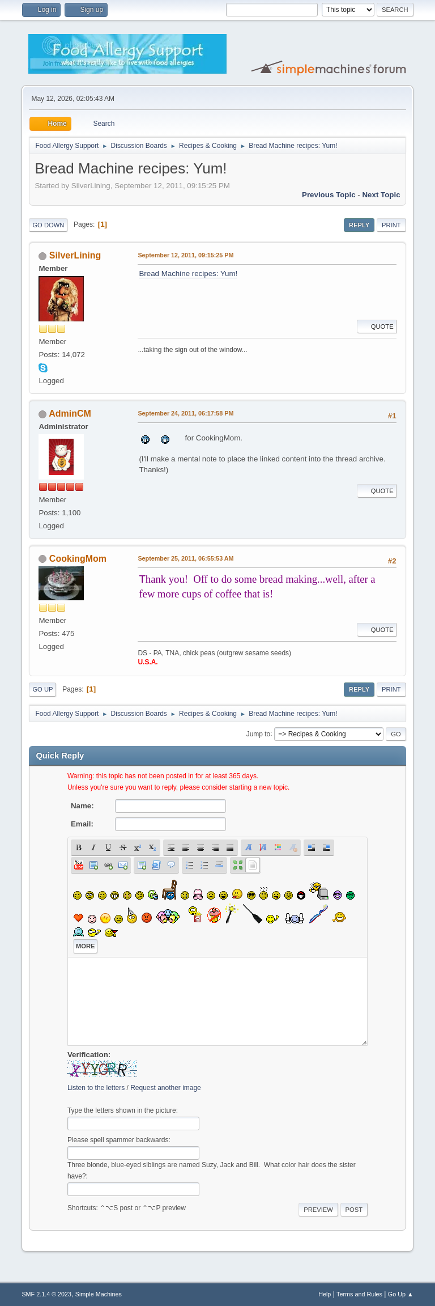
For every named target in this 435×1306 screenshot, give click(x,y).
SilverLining (75, 255)
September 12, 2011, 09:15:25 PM (185, 255)
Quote (377, 326)
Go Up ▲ (400, 1294)
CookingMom (77, 558)
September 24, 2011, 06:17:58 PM (185, 413)
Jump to (258, 733)
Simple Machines (98, 1294)
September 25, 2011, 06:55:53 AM (185, 558)
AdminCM (70, 413)
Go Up (42, 689)
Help (324, 1294)
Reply (359, 225)
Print (391, 225)
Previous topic (329, 194)
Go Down (48, 225)
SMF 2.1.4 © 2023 (46, 1294)
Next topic (381, 194)
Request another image (165, 1088)
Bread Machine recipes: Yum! (188, 273)
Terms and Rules (359, 1294)
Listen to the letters (96, 1088)
